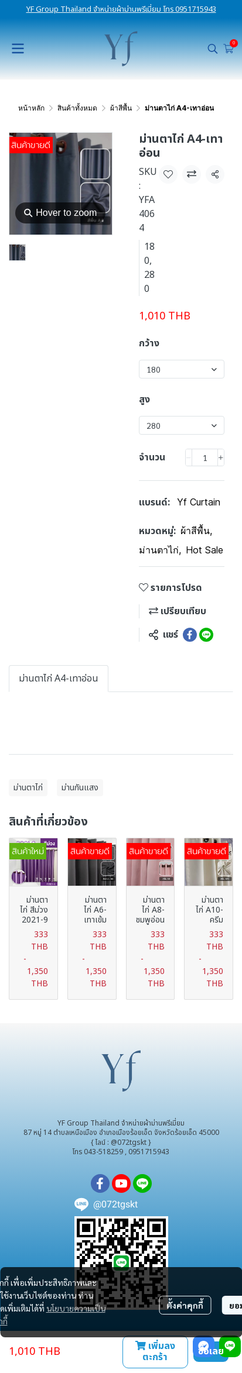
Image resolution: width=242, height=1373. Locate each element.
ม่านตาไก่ (160, 550)
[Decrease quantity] (189, 457)
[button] (212, 48)
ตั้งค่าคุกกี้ (184, 1305)
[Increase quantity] (221, 457)
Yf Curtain (198, 502)
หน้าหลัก (31, 108)
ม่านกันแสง (80, 788)
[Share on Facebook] (190, 635)
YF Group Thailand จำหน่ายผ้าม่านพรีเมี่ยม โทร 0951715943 (121, 9)
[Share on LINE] (206, 635)
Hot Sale (204, 550)
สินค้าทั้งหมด (77, 108)
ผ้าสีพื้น (121, 108)
